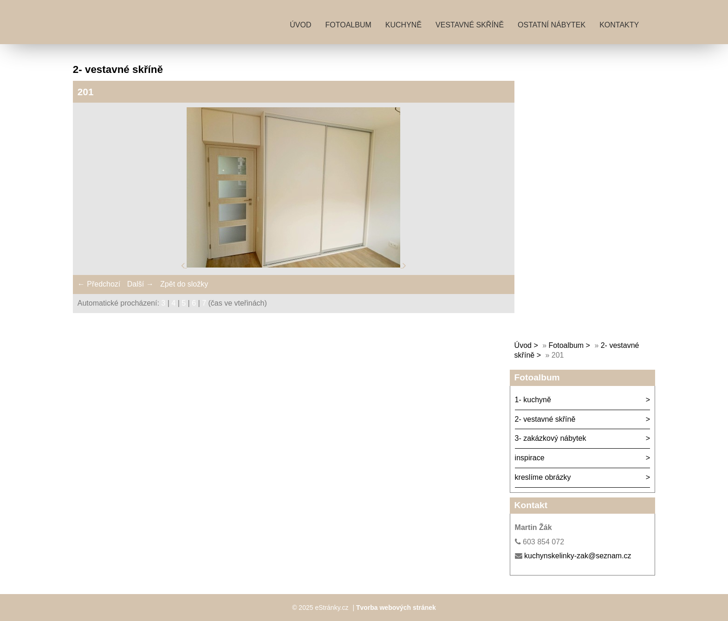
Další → (140, 284)
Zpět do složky (184, 284)
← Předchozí (99, 284)
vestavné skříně (470, 25)
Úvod (300, 25)
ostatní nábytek (551, 25)
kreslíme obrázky (543, 477)
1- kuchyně (533, 400)
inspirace (530, 458)
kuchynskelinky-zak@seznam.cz (577, 556)
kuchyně (403, 25)
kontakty (619, 25)
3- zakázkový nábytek (550, 438)
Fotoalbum (348, 25)
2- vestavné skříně (545, 419)
